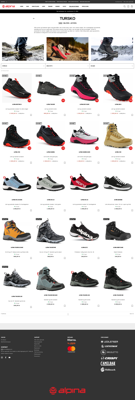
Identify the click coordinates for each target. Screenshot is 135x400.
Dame (27, 6)
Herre (21, 6)
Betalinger (36, 350)
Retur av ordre (37, 345)
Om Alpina (3, 339)
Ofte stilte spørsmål (128, 1)
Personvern (37, 356)
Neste (132, 313)
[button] (23, 65)
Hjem (60, 14)
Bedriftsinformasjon (6, 341)
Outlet (64, 6)
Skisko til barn (35, 6)
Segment (57, 6)
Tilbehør (50, 6)
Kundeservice (119, 1)
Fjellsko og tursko (74, 6)
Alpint (43, 6)
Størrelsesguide (38, 341)
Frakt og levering (38, 352)
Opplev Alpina (85, 6)
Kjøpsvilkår (37, 343)
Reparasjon (37, 348)
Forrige (3, 313)
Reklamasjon (37, 354)
